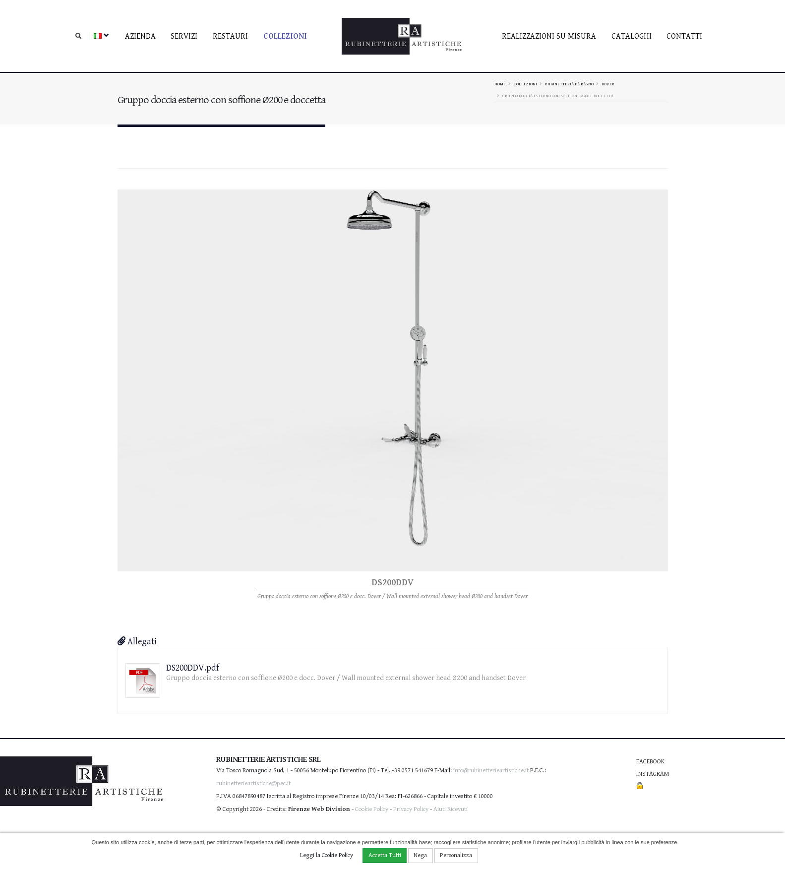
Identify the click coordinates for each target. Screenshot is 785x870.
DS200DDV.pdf (192, 668)
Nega (420, 855)
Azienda (140, 36)
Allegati (137, 641)
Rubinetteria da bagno (569, 83)
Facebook (650, 761)
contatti (684, 36)
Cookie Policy (371, 809)
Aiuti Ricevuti (450, 809)
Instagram (652, 774)
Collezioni (285, 36)
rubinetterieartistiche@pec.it (253, 783)
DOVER (608, 83)
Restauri (230, 36)
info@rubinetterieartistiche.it (491, 770)
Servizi (184, 36)
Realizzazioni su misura (549, 36)
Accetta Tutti (384, 855)
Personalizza (456, 855)
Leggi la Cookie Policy (326, 855)
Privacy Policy (410, 809)
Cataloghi (631, 36)
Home (500, 83)
